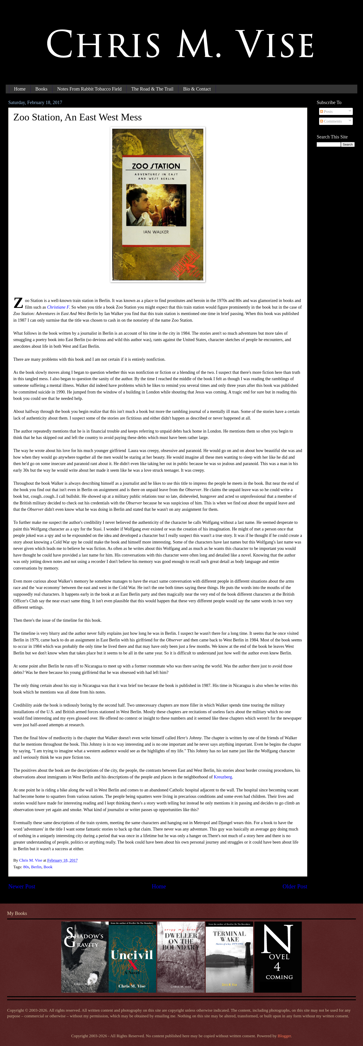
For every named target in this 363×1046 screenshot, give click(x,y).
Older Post (295, 886)
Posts (326, 111)
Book (47, 866)
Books (41, 88)
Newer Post (21, 886)
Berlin (36, 866)
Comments (331, 121)
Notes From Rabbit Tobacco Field (89, 88)
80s (26, 866)
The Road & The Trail (152, 88)
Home (20, 88)
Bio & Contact (197, 88)
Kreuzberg (223, 777)
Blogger (284, 1035)
